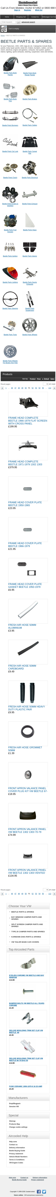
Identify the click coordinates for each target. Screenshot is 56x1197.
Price (39, 379)
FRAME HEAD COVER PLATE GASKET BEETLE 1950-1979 (25, 585)
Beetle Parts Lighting (10, 282)
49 (22, 388)
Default (46, 379)
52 (32, 388)
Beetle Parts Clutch (10, 178)
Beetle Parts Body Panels (10, 74)
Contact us (13, 1145)
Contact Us (35, 17)
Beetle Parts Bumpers (10, 125)
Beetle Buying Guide (17, 1151)
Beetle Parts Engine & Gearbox (10, 205)
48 (19, 388)
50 (26, 388)
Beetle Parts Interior (30, 256)
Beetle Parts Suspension (29, 309)
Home (3, 35)
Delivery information (17, 1148)
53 (36, 388)
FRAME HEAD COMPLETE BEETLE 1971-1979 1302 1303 (25, 463)
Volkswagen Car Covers (49, 17)
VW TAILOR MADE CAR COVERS (25, 942)
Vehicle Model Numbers (18, 1157)
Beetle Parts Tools (10, 335)
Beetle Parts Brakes (30, 99)
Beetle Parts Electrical (30, 178)
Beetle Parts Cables (30, 125)
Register (27, 10)
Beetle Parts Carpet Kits (30, 152)
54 (39, 388)
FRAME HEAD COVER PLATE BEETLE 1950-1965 (25, 504)
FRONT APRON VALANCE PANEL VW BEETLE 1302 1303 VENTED (27, 871)
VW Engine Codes (16, 1163)
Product (33, 379)
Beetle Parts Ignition (10, 256)
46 (12, 388)
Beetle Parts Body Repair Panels (29, 74)
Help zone (13, 1142)
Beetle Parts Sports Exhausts (30, 283)
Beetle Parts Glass (29, 230)
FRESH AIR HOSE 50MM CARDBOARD (22, 667)
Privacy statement (16, 1154)
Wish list (38, 10)
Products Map (14, 1124)
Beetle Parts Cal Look (10, 151)
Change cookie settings (18, 1127)
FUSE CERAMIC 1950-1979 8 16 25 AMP (25, 1086)
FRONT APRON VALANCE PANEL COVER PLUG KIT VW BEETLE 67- (28, 790)
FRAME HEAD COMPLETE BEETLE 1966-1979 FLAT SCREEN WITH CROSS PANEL (27, 420)
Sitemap (12, 1121)
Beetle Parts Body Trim (10, 100)
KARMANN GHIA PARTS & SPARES (26, 937)
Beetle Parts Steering (10, 308)
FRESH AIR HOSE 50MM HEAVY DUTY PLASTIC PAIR (26, 708)
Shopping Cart (21, 17)
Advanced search (28, 22)
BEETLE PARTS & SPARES (22, 912)
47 (15, 388)
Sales (52, 379)
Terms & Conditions (17, 1160)
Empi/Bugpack (14, 1103)
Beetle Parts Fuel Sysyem (10, 231)
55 (43, 388)
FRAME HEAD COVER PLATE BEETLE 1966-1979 (25, 545)
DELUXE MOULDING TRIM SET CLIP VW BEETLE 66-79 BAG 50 (26, 1059)
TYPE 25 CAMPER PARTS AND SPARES (28, 932)
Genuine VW (14, 1107)
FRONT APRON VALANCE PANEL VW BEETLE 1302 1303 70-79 (27, 830)
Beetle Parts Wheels (29, 335)
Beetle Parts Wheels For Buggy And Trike (10, 362)
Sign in (17, 10)
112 (49, 388)
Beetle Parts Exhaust (29, 204)
